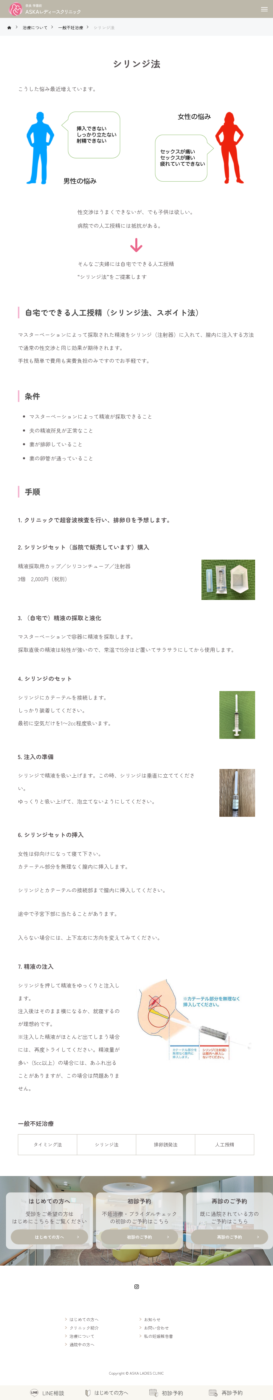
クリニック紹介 (84, 1328)
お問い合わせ (156, 1328)
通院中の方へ (81, 1344)
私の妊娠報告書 (158, 1336)
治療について (81, 1336)
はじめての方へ (84, 1319)
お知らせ (152, 1319)
